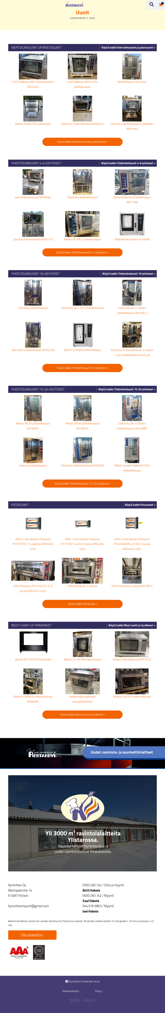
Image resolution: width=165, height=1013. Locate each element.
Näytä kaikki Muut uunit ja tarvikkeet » (131, 625)
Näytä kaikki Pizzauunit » (140, 505)
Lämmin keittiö (78, 18)
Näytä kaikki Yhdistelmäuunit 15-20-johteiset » (126, 389)
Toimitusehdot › (71, 991)
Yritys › (99, 991)
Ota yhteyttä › (32, 935)
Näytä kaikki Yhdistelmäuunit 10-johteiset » (128, 274)
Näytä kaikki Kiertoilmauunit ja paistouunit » (128, 47)
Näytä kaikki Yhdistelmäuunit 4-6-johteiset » (128, 163)
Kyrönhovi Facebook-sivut (82, 981)
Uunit (92, 18)
